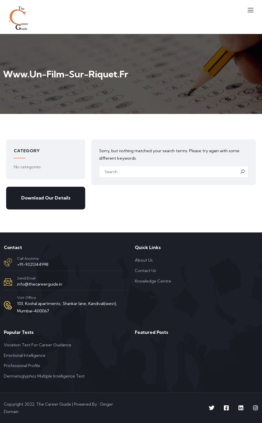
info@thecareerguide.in (39, 284)
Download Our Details (45, 198)
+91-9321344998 (32, 264)
